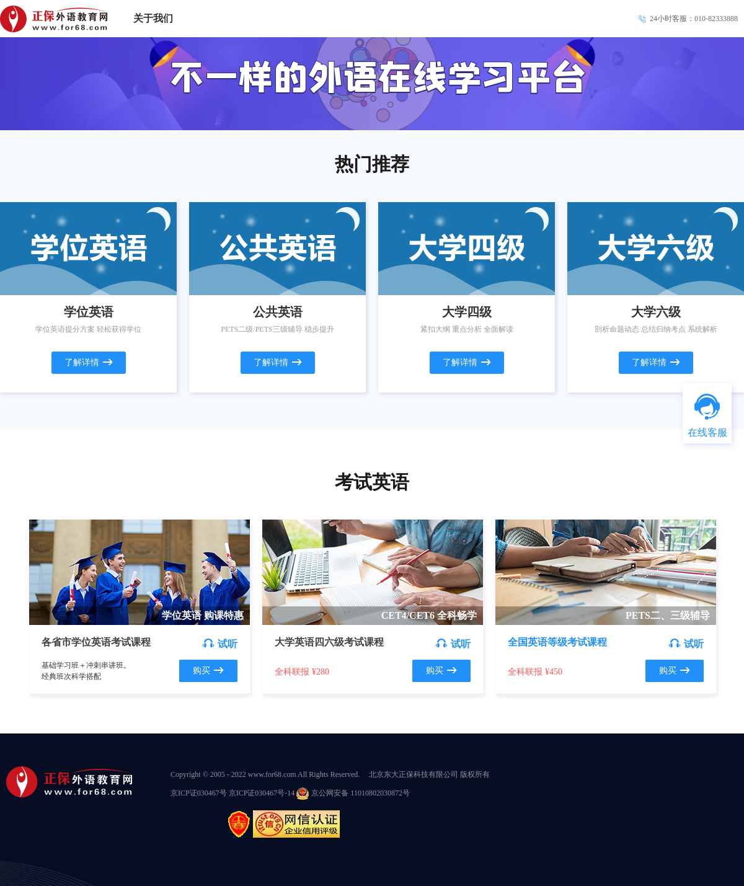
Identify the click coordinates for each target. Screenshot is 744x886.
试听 (220, 644)
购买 (208, 670)
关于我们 (153, 18)
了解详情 (88, 362)
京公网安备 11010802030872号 (353, 793)
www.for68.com (272, 774)
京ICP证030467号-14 (262, 793)
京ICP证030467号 (199, 793)
